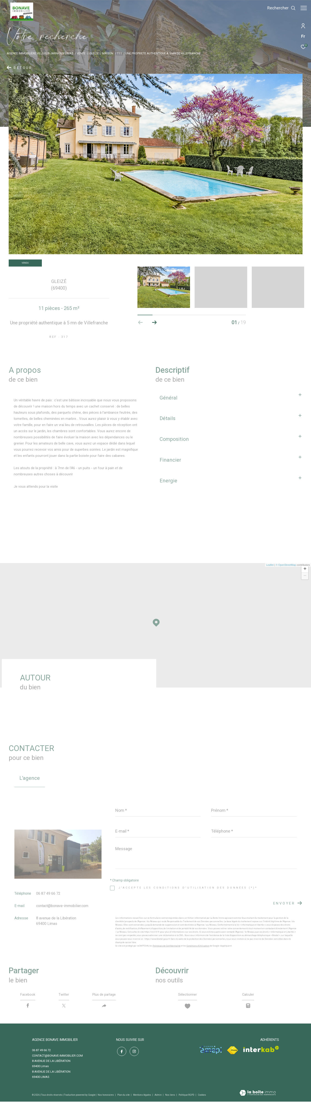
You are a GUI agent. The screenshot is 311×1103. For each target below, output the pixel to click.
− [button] (304, 576)
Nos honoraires (106, 1096)
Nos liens (170, 1096)
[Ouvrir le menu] (303, 8)
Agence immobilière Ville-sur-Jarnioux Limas (40, 53)
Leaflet (270, 564)
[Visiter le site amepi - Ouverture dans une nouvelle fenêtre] (211, 1051)
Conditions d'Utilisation (198, 946)
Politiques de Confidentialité (166, 946)
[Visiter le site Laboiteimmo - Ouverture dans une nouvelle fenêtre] (257, 1094)
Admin (158, 1096)
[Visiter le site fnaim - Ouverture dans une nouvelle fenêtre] (232, 1051)
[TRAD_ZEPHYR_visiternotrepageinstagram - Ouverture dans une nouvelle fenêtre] (133, 1052)
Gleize (94, 53)
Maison (107, 53)
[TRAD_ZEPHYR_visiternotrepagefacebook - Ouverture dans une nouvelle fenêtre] (120, 1052)
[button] (154, 322)
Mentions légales (142, 1096)
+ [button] (304, 569)
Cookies (202, 1096)
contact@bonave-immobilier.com (62, 906)
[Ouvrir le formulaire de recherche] (279, 8)
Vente (81, 53)
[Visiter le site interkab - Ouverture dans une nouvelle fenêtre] (261, 1050)
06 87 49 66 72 (48, 893)
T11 (119, 53)
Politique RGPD (186, 1096)
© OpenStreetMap (286, 564)
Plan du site (123, 1096)
